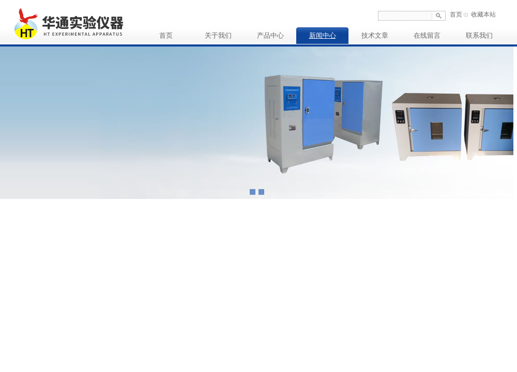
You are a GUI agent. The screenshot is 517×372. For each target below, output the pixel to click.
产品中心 (270, 35)
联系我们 (479, 35)
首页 (456, 14)
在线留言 (427, 35)
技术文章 (374, 35)
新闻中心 (322, 35)
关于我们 (218, 35)
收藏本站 (483, 14)
